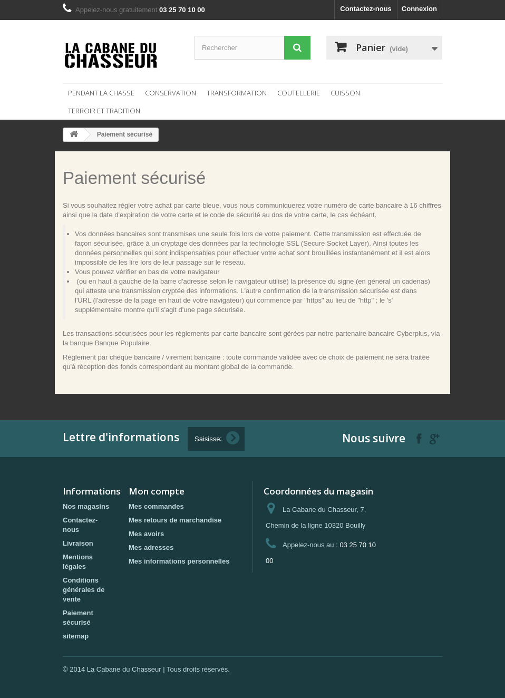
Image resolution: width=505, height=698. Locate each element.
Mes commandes (156, 506)
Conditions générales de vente (84, 589)
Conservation (170, 93)
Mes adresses (151, 547)
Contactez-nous (366, 9)
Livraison (78, 543)
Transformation (237, 93)
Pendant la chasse (101, 93)
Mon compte (156, 491)
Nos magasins (86, 506)
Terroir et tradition (104, 110)
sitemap (76, 636)
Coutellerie (298, 93)
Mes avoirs (146, 534)
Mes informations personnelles (179, 561)
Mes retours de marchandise (175, 520)
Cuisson (345, 93)
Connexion (419, 9)
